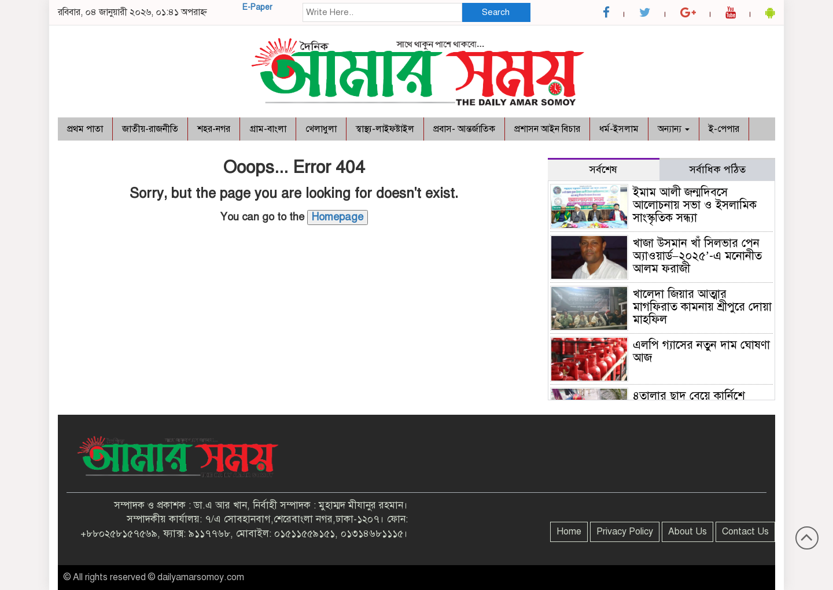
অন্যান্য (674, 129)
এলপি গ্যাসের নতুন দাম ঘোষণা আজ (701, 351)
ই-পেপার (724, 129)
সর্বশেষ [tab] (603, 169)
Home (568, 531)
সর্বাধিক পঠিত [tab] (718, 169)
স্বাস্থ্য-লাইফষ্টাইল (385, 129)
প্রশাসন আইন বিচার (547, 129)
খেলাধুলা (321, 129)
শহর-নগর (213, 129)
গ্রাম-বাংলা (267, 129)
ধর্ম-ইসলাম (619, 129)
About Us (687, 531)
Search (496, 12)
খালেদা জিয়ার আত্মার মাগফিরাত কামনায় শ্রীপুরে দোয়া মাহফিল (702, 307)
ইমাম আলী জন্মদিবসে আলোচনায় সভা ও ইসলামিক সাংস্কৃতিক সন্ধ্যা (695, 205)
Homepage (337, 217)
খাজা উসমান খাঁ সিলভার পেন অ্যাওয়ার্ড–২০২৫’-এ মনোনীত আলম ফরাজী (697, 256)
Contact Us (745, 531)
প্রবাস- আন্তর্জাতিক (464, 129)
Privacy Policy (624, 531)
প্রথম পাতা (85, 129)
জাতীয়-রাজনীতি (150, 129)
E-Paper (257, 7)
